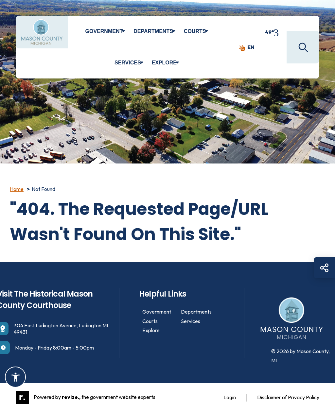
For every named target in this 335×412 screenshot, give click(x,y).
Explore (164, 62)
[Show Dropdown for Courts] (211, 31)
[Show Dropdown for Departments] (178, 31)
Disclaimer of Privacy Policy (288, 397)
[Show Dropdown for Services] (146, 63)
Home (17, 189)
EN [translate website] (247, 47)
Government (104, 31)
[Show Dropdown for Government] (128, 31)
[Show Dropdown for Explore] (182, 63)
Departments (153, 31)
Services (128, 62)
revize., (71, 397)
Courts (195, 31)
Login (229, 397)
